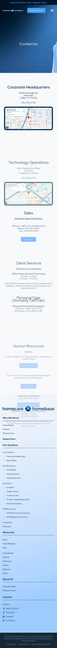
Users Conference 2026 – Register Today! (28, 2)
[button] (52, 10)
